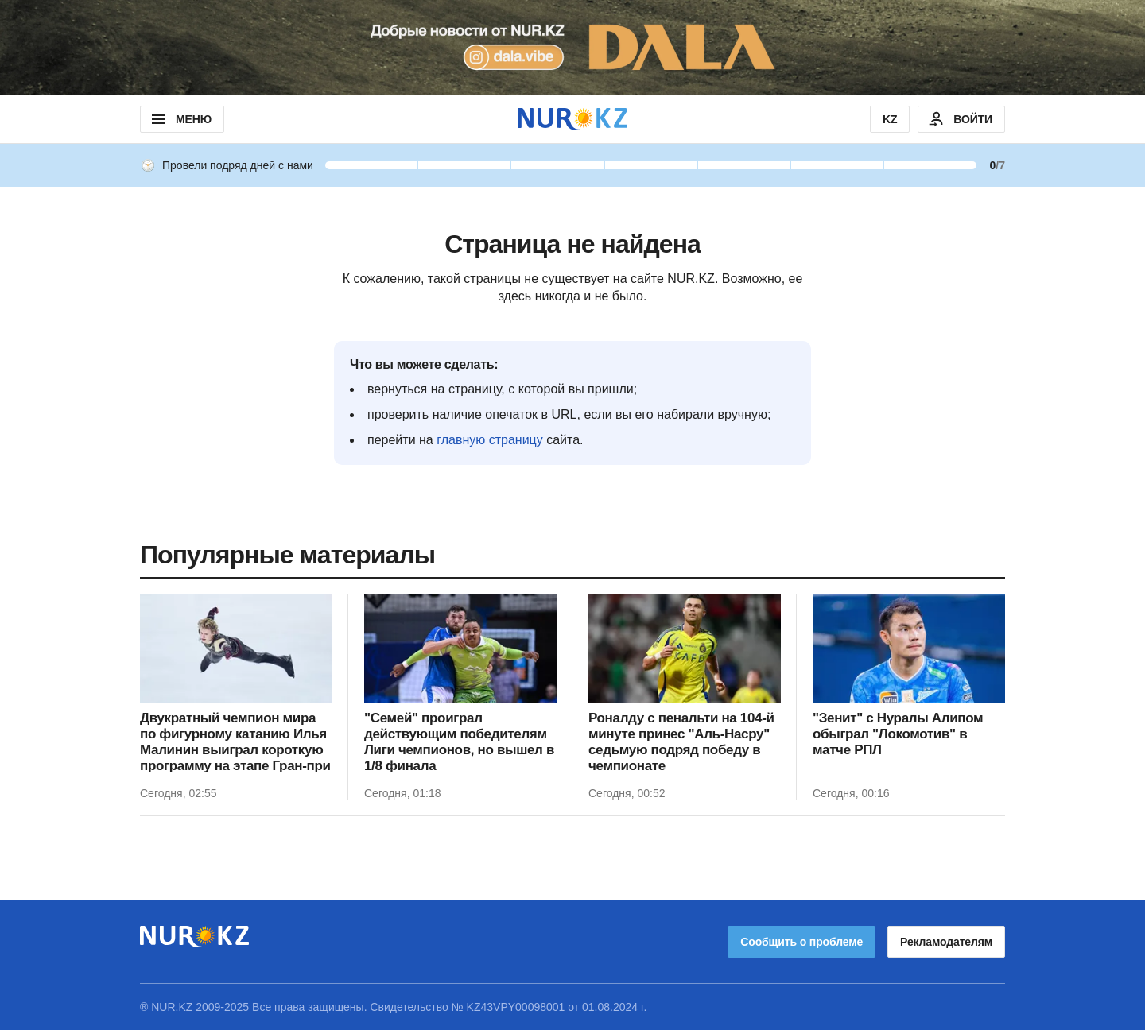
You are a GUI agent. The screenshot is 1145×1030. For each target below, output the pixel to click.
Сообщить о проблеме (801, 941)
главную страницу (490, 440)
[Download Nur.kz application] (572, 47)
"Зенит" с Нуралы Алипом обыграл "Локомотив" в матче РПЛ (898, 734)
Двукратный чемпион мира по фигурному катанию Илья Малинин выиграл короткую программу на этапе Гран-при (235, 742)
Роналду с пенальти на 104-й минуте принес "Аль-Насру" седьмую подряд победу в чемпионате (681, 742)
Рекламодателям (946, 941)
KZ (890, 119)
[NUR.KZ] (572, 119)
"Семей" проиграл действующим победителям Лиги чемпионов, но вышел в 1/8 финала (459, 742)
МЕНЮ (180, 119)
